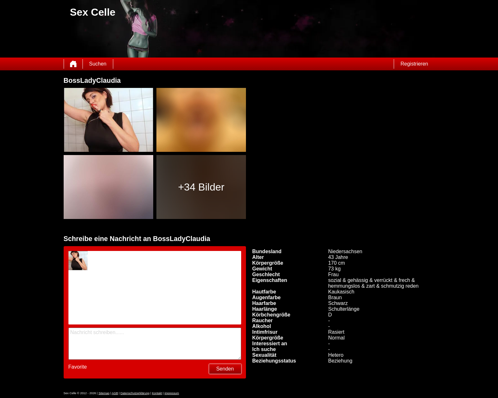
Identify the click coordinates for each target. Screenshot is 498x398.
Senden (225, 368)
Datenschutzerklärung (135, 393)
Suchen (98, 63)
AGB (115, 393)
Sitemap (104, 393)
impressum (171, 393)
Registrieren (414, 63)
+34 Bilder (201, 187)
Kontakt (157, 393)
